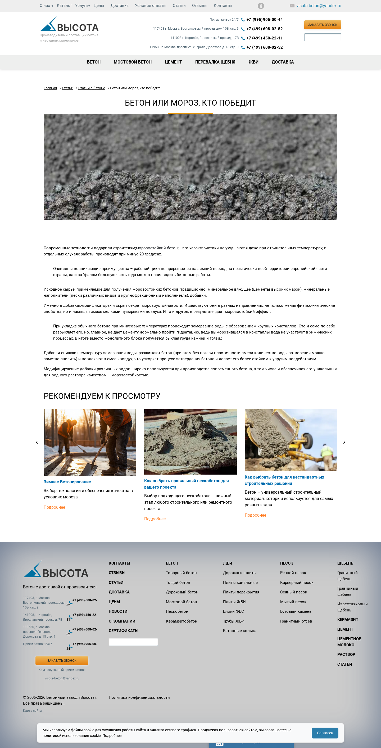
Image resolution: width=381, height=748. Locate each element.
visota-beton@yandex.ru (318, 5)
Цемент (345, 629)
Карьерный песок (297, 582)
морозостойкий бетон (157, 248)
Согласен (325, 733)
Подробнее (54, 507)
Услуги (82, 5)
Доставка (120, 5)
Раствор (346, 654)
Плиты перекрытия (241, 592)
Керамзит (347, 619)
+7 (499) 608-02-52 (265, 28)
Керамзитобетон (181, 621)
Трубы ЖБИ (233, 621)
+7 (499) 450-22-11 (265, 38)
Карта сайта (32, 711)
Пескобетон (177, 611)
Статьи (179, 5)
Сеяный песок (293, 592)
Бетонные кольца (239, 630)
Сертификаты (123, 630)
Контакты (223, 5)
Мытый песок (293, 602)
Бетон (172, 563)
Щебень (345, 563)
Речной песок (293, 572)
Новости (118, 611)
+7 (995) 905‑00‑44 (265, 19)
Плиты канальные (240, 582)
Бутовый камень (295, 611)
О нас (47, 5)
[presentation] (37, 442)
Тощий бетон (178, 582)
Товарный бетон (181, 572)
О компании (122, 621)
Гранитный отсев (296, 621)
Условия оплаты (150, 5)
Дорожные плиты (240, 572)
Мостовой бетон (181, 602)
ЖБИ (227, 563)
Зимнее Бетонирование (67, 481)
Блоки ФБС (233, 611)
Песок (286, 563)
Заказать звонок (322, 25)
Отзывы (199, 5)
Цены (99, 5)
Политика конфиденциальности (139, 697)
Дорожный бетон (182, 592)
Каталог (64, 5)
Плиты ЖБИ (234, 602)
